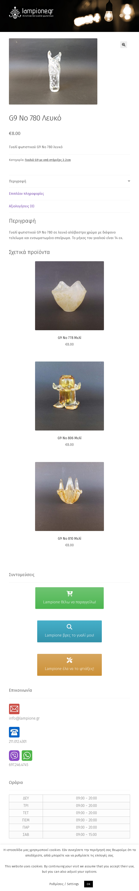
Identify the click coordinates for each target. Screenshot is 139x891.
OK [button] (88, 884)
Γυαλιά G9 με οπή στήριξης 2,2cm (48, 160)
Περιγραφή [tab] (17, 181)
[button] (123, 44)
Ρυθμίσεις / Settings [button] (64, 884)
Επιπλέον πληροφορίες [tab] (26, 194)
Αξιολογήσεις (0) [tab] (21, 206)
